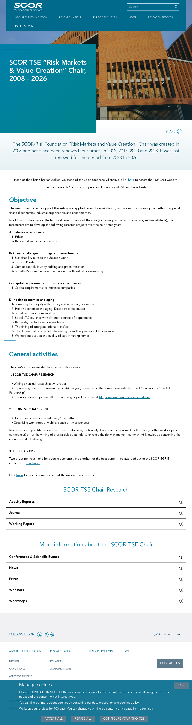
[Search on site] (146, 6)
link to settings (143, 708)
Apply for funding (20, 676)
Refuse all (82, 718)
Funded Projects (105, 17)
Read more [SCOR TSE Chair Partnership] (33, 463)
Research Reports (160, 17)
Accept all (53, 718)
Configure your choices (123, 718)
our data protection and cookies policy (113, 702)
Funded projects (101, 651)
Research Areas (70, 17)
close (181, 685)
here (131, 180)
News (132, 17)
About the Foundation (31, 17)
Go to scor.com (169, 634)
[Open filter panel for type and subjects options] (169, 6)
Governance (17, 669)
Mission (14, 661)
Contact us (170, 663)
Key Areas (56, 661)
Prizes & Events (25, 26)
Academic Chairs (60, 669)
